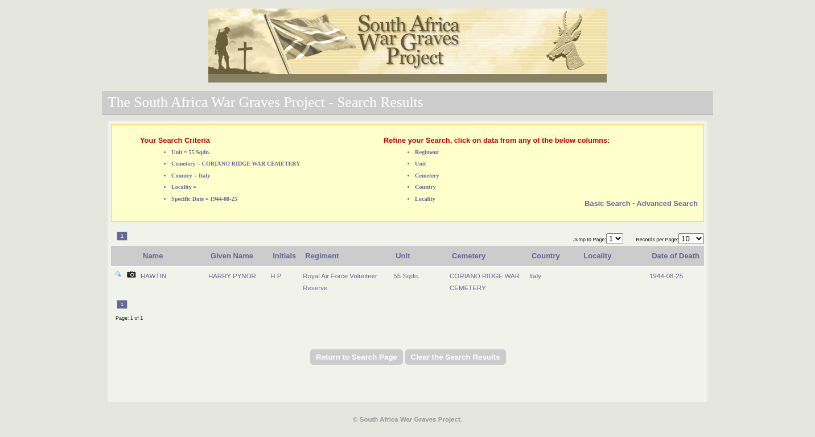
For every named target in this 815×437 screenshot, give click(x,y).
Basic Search (607, 203)
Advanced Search (667, 203)
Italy (535, 276)
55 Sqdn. (406, 276)
